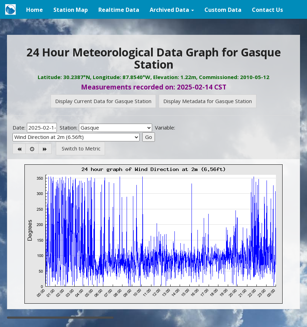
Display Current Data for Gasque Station (103, 101)
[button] (171, 9)
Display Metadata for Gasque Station (207, 101)
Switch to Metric (80, 148)
